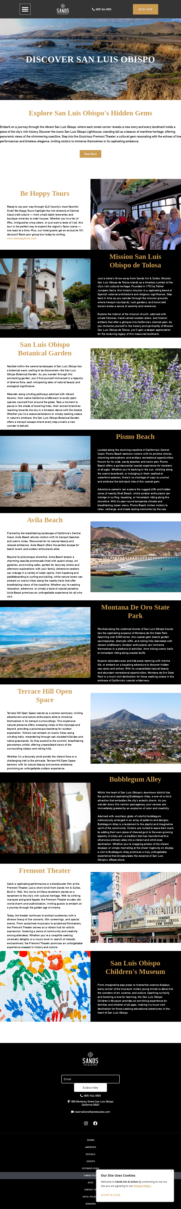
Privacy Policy (142, 1186)
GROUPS (90, 1152)
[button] (25, 9)
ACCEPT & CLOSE (111, 1195)
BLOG (90, 1174)
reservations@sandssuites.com (90, 1103)
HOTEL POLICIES (90, 1188)
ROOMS (90, 1131)
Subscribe (120, 1079)
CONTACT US (90, 1181)
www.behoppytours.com (22, 238)
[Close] (171, 1171)
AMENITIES (90, 1138)
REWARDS (91, 1195)
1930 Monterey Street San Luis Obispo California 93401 (90, 1094)
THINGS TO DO (91, 1167)
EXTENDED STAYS (90, 1160)
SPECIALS (90, 1145)
